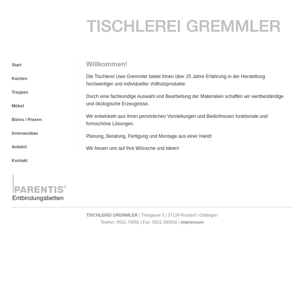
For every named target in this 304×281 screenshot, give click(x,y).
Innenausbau (25, 133)
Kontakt (20, 160)
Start (16, 64)
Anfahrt (19, 146)
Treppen (20, 92)
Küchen (19, 78)
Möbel (18, 105)
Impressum (192, 222)
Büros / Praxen (27, 119)
